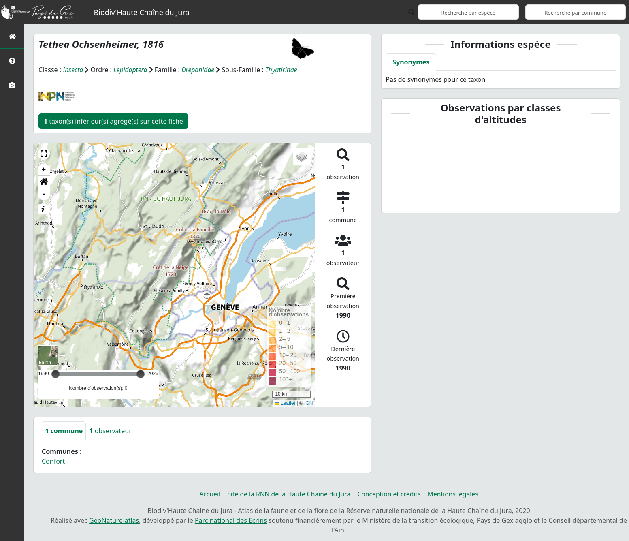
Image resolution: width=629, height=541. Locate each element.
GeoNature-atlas (114, 519)
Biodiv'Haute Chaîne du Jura (142, 12)
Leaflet (285, 403)
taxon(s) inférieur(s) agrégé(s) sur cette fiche (113, 121)
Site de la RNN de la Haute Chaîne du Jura (288, 494)
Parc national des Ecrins (231, 519)
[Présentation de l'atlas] (12, 61)
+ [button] (44, 170)
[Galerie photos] (12, 85)
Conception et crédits (390, 494)
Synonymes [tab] (410, 62)
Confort (53, 461)
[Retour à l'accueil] (12, 36)
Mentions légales (455, 494)
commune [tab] (64, 430)
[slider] (140, 374)
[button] (44, 154)
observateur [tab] (110, 430)
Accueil (207, 494)
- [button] (44, 194)
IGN (308, 403)
